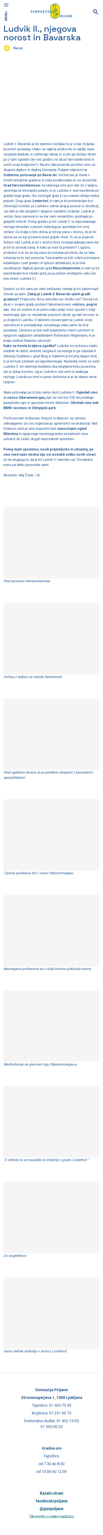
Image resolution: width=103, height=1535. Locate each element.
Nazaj (18, 48)
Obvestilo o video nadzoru (51, 1516)
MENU (6, 16)
